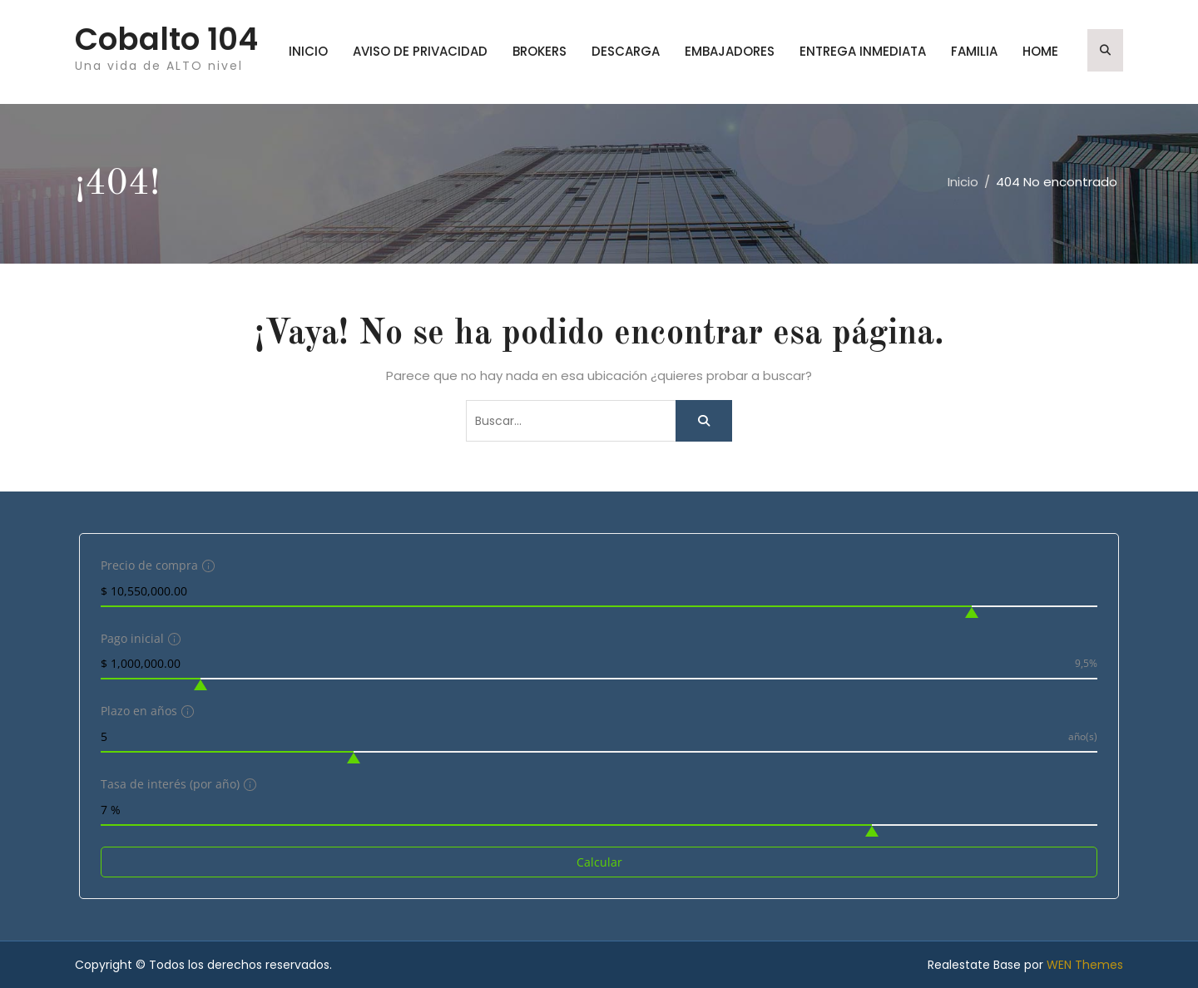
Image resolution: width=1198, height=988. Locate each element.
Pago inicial (138, 638)
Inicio (308, 51)
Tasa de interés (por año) (176, 784)
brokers (539, 51)
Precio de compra (155, 565)
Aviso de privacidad (420, 51)
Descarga (626, 51)
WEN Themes (1085, 964)
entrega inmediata (862, 51)
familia (974, 51)
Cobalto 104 (166, 39)
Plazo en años (145, 711)
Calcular (599, 862)
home (1040, 51)
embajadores (730, 51)
